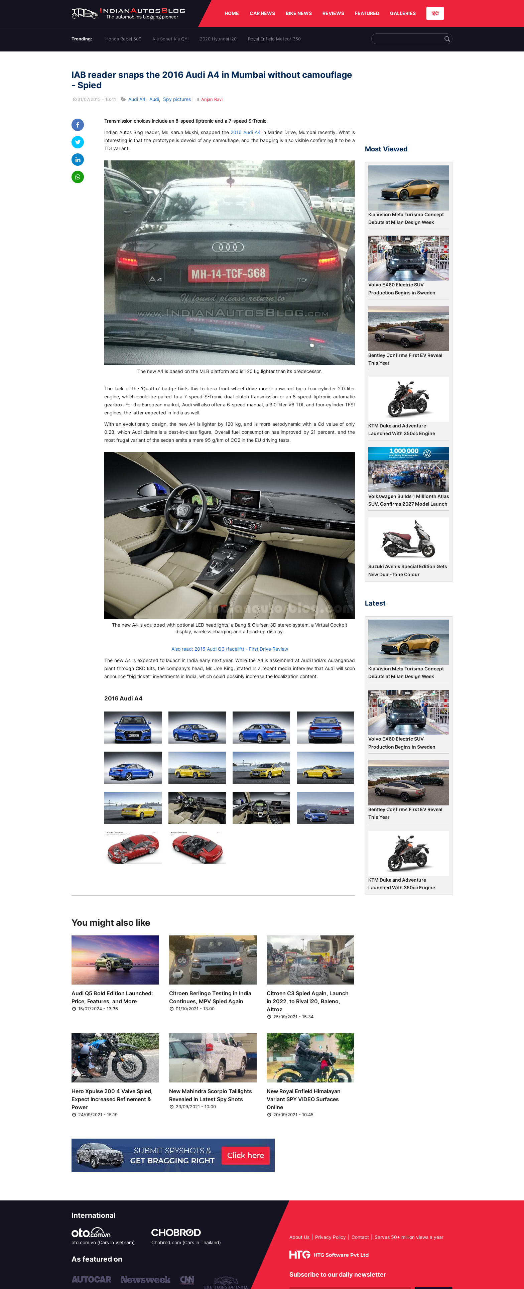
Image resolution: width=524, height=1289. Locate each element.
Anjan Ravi (209, 99)
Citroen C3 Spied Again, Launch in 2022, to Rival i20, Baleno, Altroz (308, 1001)
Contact (360, 1237)
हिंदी (435, 13)
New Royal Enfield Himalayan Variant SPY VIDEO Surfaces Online (304, 1099)
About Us (299, 1237)
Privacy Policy (330, 1237)
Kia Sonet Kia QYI (170, 38)
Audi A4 (136, 99)
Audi (154, 99)
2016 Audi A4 (246, 132)
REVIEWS (333, 13)
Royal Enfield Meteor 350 (274, 38)
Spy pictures (177, 99)
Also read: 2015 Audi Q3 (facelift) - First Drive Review (229, 649)
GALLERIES (403, 13)
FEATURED (367, 13)
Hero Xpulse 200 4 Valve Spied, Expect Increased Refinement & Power (112, 1099)
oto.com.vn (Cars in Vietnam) (103, 1242)
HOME (232, 13)
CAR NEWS (262, 13)
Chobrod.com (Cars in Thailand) (186, 1242)
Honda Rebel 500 (123, 38)
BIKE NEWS (299, 13)
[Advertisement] (408, 101)
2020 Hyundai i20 (218, 38)
